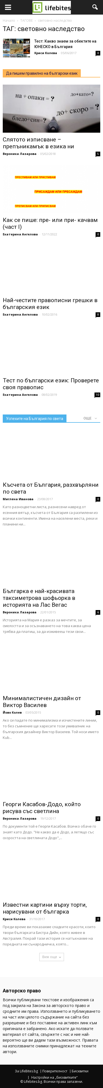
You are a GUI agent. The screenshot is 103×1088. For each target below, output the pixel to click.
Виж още (51, 957)
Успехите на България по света (34, 418)
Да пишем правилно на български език (41, 73)
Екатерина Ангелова (20, 234)
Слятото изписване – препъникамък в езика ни (38, 143)
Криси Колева (45, 53)
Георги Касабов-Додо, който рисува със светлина (42, 807)
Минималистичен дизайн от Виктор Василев (42, 701)
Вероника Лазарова (20, 154)
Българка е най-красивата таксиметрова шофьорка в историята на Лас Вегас (39, 598)
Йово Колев (12, 712)
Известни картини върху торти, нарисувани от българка (45, 908)
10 (97, 395)
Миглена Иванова (18, 499)
